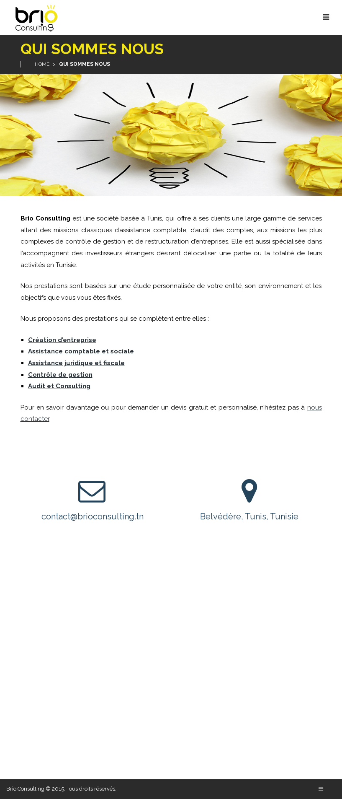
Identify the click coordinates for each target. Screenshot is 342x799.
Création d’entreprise (62, 340)
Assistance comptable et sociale (81, 351)
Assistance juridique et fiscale (76, 363)
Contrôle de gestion (60, 375)
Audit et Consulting (59, 386)
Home (42, 64)
